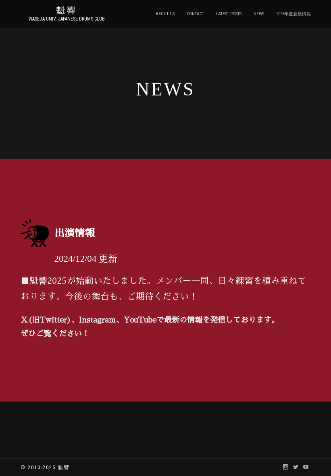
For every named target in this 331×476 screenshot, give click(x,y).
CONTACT (195, 14)
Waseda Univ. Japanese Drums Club (67, 19)
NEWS (259, 14)
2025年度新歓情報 (293, 14)
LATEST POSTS (228, 14)
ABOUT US (165, 14)
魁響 (66, 10)
